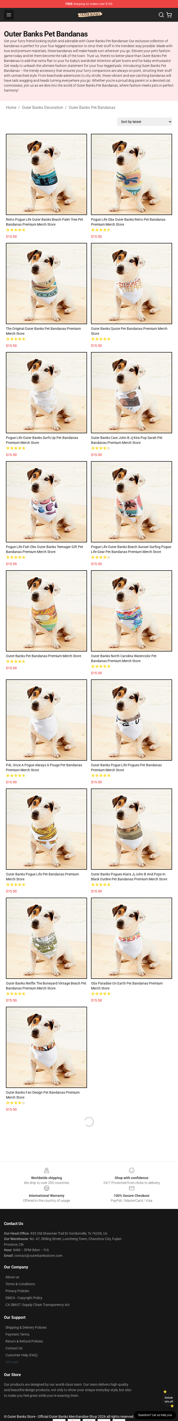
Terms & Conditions (20, 1284)
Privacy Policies (17, 1291)
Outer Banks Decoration (42, 107)
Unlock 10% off (168, 1399)
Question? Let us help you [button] (155, 1415)
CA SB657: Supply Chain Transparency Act (37, 1305)
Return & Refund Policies (24, 1341)
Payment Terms (17, 1334)
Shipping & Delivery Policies (26, 1327)
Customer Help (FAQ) (21, 1355)
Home (11, 107)
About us (12, 1277)
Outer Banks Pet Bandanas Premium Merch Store (43, 656)
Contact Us (13, 1348)
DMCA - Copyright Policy (23, 1298)
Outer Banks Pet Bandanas (92, 107)
